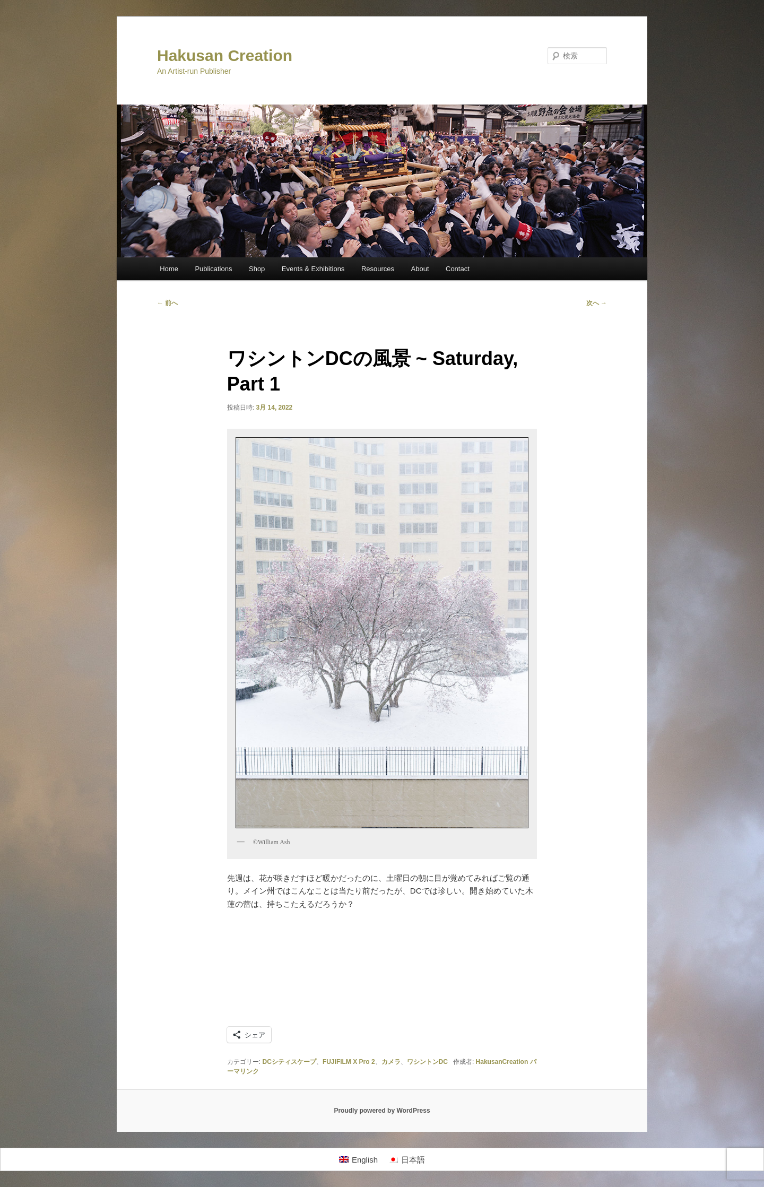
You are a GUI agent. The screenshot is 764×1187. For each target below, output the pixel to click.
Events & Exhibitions (313, 269)
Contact (458, 269)
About (420, 269)
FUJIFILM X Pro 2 (349, 1061)
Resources (377, 269)
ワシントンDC (427, 1061)
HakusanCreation (502, 1061)
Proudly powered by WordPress (382, 1110)
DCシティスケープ (289, 1061)
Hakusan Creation (224, 55)
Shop (257, 269)
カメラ (391, 1061)
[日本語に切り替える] (406, 1159)
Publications (213, 269)
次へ (596, 303)
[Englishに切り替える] (358, 1159)
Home (169, 269)
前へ (167, 303)
